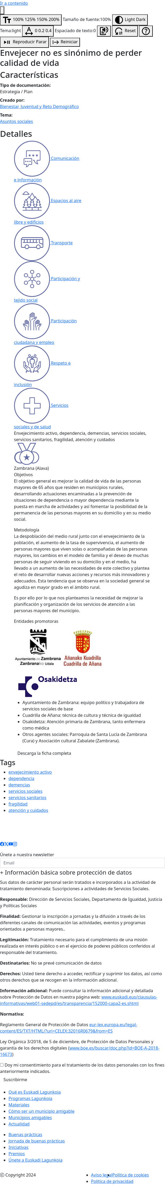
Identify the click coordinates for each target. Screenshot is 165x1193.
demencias (19, 785)
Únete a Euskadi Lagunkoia (35, 1160)
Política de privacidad (112, 1181)
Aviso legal (101, 1175)
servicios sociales (26, 791)
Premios (17, 1154)
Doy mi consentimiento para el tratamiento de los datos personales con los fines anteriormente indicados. (82, 1068)
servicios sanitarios (27, 797)
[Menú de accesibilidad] (2, 10)
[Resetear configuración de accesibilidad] (125, 31)
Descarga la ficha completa (44, 753)
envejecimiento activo (30, 772)
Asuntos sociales (16, 121)
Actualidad (19, 1124)
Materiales (19, 1105)
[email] (82, 863)
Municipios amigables (30, 1117)
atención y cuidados (28, 810)
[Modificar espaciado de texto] (38, 31)
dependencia (21, 778)
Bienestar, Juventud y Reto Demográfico (39, 106)
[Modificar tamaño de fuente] (31, 19)
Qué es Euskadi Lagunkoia (35, 1092)
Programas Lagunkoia (30, 1098)
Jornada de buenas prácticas (37, 1141)
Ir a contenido (14, 3)
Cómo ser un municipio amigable (41, 1111)
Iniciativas (18, 1147)
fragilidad (18, 804)
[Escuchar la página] (104, 31)
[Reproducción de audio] (24, 42)
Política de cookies (130, 1175)
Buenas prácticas (25, 1134)
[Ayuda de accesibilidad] (146, 31)
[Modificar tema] (130, 19)
